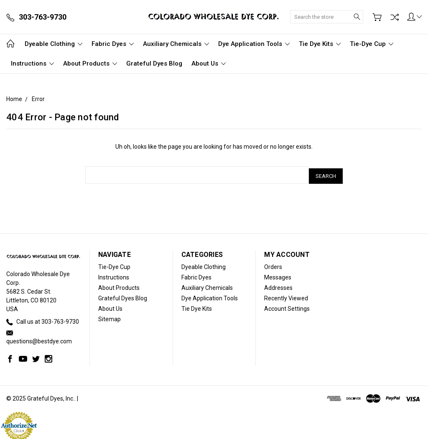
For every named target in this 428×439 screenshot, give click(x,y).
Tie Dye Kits (320, 44)
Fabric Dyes (113, 44)
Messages (277, 275)
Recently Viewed (286, 296)
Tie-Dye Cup (371, 44)
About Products (90, 63)
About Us (208, 63)
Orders (273, 264)
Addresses (278, 285)
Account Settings (287, 306)
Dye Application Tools (254, 44)
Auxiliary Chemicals (176, 44)
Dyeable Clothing (53, 44)
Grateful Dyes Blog (154, 63)
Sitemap (109, 317)
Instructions (32, 63)
